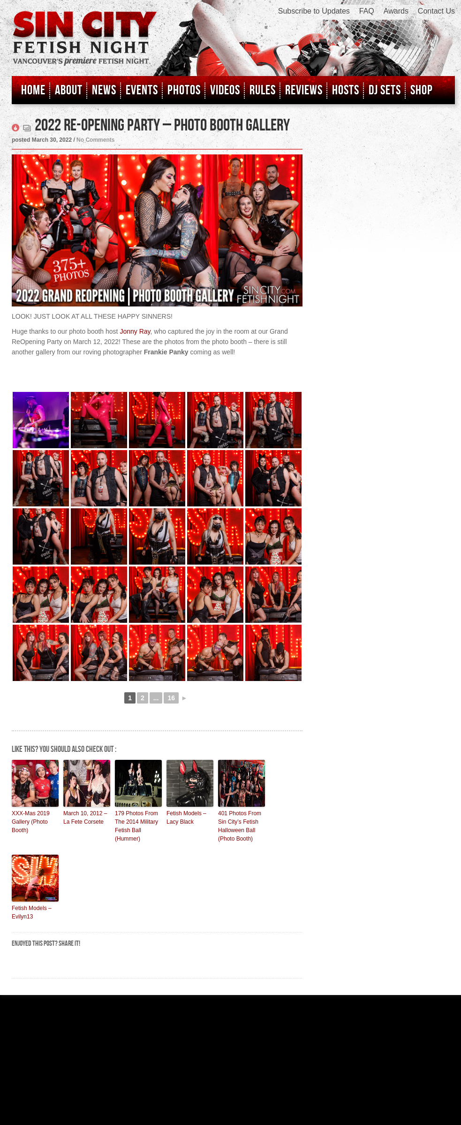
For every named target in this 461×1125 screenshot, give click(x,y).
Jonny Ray (135, 331)
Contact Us (436, 11)
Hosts (345, 90)
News (104, 90)
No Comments (95, 140)
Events (142, 90)
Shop (421, 90)
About (69, 90)
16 (171, 698)
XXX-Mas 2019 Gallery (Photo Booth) (31, 822)
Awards (396, 11)
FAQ (366, 11)
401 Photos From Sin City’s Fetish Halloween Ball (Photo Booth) (239, 826)
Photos (184, 90)
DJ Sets (385, 90)
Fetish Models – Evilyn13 (32, 912)
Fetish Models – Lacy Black (186, 817)
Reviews (304, 90)
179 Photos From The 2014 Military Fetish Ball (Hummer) (136, 826)
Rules (262, 90)
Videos (225, 90)
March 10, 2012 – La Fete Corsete (85, 817)
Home (33, 90)
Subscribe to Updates (314, 11)
